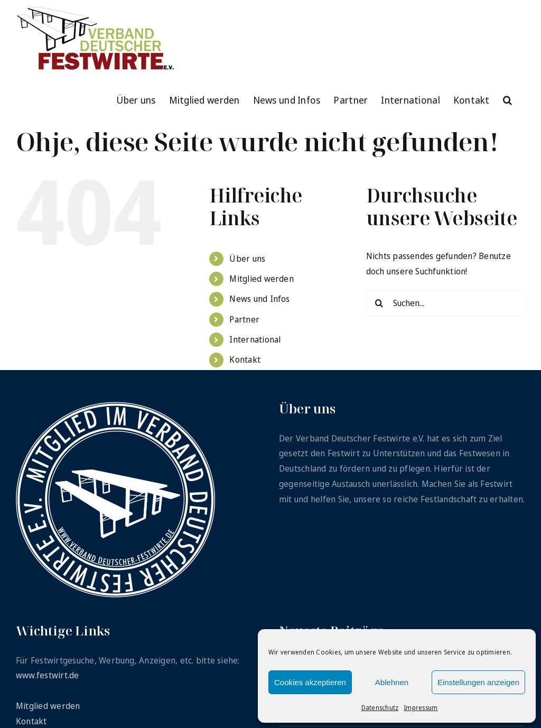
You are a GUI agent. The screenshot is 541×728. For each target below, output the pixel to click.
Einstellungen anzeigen (478, 682)
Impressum (420, 707)
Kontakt (244, 359)
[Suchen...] (445, 303)
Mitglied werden (261, 278)
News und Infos (259, 299)
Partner (244, 319)
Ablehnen (391, 682)
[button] (507, 99)
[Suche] (379, 303)
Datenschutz (380, 707)
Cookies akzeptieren (310, 682)
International (255, 339)
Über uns (247, 258)
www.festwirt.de (47, 675)
